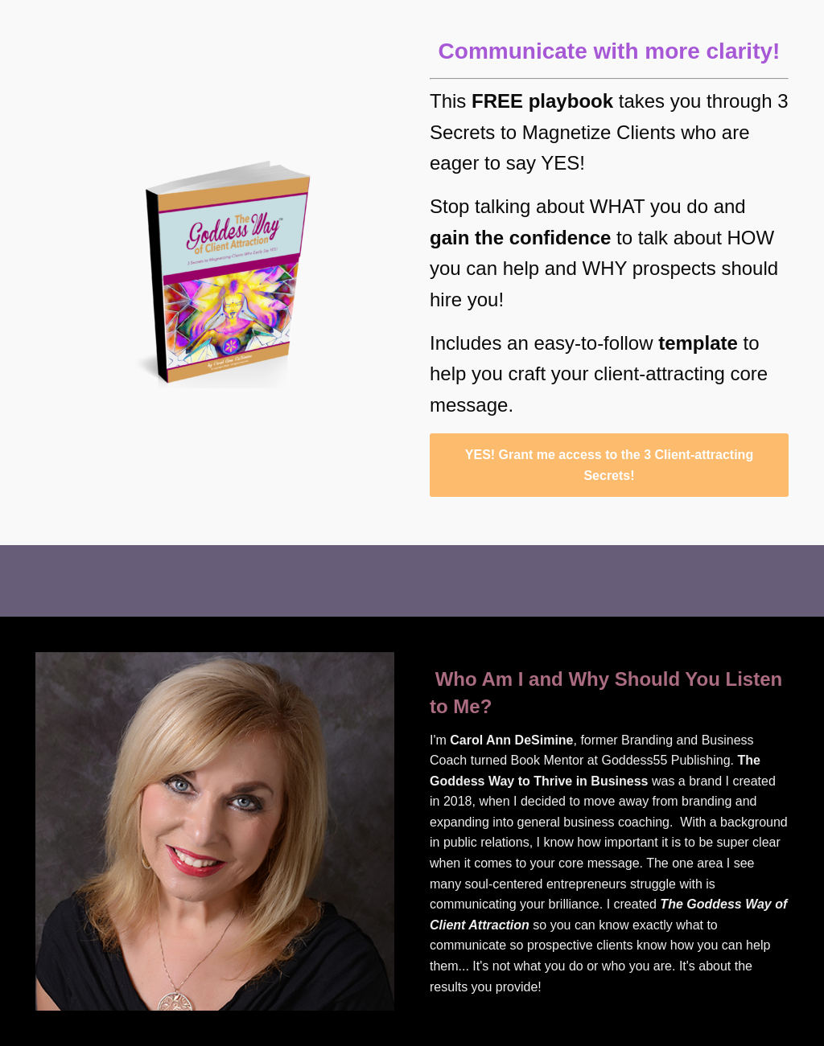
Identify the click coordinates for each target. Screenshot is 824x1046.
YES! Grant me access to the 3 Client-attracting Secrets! (609, 465)
